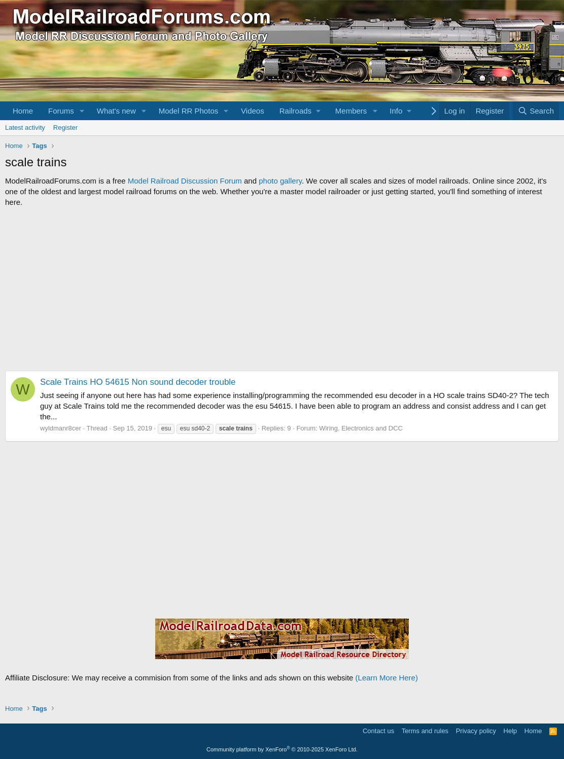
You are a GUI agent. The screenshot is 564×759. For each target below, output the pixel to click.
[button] (82, 110)
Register (65, 127)
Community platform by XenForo (282, 749)
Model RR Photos (189, 110)
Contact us (378, 731)
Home (23, 110)
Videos (252, 110)
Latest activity (25, 127)
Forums (61, 110)
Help (510, 731)
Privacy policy (476, 731)
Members (351, 110)
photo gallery (280, 180)
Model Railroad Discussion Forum (185, 180)
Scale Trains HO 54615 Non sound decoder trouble (138, 382)
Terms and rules (425, 731)
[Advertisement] (282, 289)
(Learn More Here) (387, 677)
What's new (116, 110)
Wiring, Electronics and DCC (361, 428)
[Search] (536, 110)
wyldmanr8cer (60, 428)
